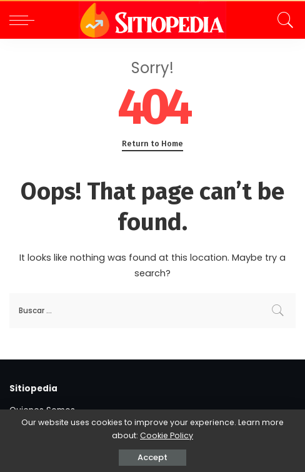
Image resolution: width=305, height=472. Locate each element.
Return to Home (152, 143)
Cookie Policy (166, 435)
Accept (153, 457)
